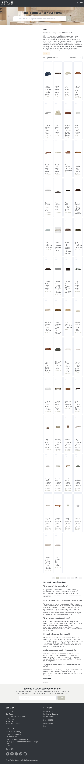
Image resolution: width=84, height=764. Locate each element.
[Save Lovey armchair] (66, 495)
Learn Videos (48, 724)
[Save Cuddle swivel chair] (76, 495)
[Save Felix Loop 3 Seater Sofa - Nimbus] (46, 219)
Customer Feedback (13, 734)
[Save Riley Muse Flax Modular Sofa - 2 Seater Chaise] (66, 63)
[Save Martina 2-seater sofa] (76, 300)
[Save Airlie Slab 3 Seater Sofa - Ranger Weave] (76, 219)
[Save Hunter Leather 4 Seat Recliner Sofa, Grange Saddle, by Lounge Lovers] (76, 142)
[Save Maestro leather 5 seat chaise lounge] (66, 456)
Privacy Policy (11, 721)
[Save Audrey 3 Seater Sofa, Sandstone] (46, 300)
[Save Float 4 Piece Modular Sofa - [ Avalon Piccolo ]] (76, 378)
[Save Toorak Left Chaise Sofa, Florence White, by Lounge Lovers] (76, 103)
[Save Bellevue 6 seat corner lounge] (56, 495)
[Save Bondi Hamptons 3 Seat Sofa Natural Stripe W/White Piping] (56, 219)
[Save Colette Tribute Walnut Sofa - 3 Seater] (56, 378)
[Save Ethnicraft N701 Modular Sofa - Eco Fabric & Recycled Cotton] (56, 339)
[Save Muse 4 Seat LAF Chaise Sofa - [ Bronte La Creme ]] (56, 535)
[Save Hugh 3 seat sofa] (76, 456)
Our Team (9, 714)
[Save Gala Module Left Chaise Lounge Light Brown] (46, 416)
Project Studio (48, 716)
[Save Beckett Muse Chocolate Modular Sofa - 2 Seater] (46, 259)
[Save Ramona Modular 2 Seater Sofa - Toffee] (56, 300)
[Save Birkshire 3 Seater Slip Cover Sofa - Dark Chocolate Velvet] (76, 180)
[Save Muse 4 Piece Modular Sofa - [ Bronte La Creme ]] (76, 339)
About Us (9, 711)
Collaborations (11, 737)
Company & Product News (16, 716)
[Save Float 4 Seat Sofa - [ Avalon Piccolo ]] (66, 180)
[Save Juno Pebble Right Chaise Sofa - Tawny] (66, 142)
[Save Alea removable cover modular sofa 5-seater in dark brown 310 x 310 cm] (56, 180)
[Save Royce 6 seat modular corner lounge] (56, 456)
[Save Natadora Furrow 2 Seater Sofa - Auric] (66, 378)
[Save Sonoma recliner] (66, 416)
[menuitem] (78, 3)
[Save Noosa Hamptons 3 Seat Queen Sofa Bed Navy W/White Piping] (46, 63)
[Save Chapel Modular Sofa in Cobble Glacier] (46, 180)
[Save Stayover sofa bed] (56, 416)
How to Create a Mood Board (17, 739)
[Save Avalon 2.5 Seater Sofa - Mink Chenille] (66, 219)
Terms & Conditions (13, 724)
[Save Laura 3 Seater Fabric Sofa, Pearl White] (46, 378)
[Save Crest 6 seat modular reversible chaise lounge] (46, 495)
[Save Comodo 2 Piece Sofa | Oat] (46, 535)
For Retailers (48, 711)
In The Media (10, 719)
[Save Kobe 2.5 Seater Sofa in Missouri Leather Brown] (76, 63)
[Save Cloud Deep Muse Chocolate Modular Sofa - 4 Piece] (56, 63)
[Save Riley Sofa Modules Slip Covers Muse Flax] (56, 103)
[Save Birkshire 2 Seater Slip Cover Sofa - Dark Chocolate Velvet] (66, 259)
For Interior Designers (51, 714)
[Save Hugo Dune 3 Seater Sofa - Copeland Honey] (66, 300)
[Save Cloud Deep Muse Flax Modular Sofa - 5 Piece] (56, 142)
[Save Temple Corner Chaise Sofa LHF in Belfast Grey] (46, 103)
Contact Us (10, 749)
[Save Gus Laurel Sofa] (66, 339)
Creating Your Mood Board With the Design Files (22, 742)
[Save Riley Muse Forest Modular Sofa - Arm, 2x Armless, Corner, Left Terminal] (76, 259)
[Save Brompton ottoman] (46, 456)
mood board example (53, 671)
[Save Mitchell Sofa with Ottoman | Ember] (66, 103)
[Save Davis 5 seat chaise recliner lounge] (76, 416)
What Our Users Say (13, 732)
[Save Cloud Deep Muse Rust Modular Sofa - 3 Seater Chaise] (46, 142)
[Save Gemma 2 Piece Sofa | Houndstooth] (56, 259)
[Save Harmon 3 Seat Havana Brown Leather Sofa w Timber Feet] (46, 339)
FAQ (44, 726)
